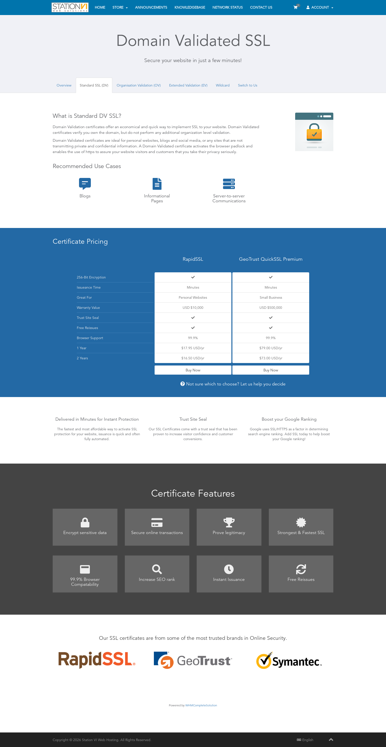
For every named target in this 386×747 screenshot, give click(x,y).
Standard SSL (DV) (94, 85)
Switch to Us (247, 85)
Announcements (151, 7)
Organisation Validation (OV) (139, 85)
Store (120, 7)
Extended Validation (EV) (188, 85)
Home (100, 7)
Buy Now (193, 370)
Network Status (227, 7)
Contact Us (261, 7)
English (305, 740)
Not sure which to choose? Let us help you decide (233, 384)
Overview (64, 85)
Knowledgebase (190, 7)
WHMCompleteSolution (201, 705)
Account (319, 7)
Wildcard (223, 85)
